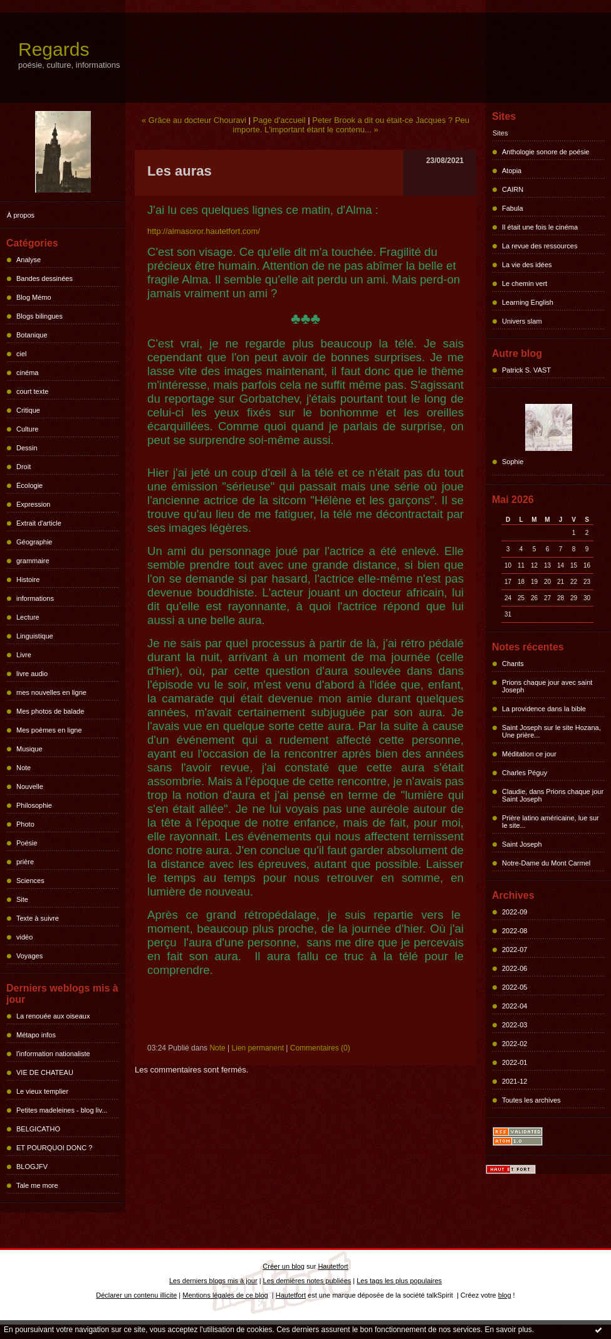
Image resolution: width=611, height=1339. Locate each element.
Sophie (512, 461)
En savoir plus (507, 1329)
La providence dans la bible (544, 708)
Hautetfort (333, 1266)
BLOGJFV (32, 1166)
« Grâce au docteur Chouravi (194, 120)
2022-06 (514, 968)
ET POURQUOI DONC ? (54, 1147)
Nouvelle (29, 786)
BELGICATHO (38, 1129)
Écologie (29, 485)
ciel (21, 353)
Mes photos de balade (50, 711)
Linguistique (34, 636)
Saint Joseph (522, 844)
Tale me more (37, 1185)
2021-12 (514, 1081)
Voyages (29, 956)
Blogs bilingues (39, 316)
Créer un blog (284, 1266)
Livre (23, 655)
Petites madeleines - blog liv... (61, 1110)
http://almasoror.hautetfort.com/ (203, 231)
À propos (20, 215)
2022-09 (514, 912)
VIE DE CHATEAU (44, 1072)
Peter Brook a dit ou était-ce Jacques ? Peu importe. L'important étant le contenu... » (350, 124)
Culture (27, 429)
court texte (32, 391)
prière (25, 861)
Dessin (27, 448)
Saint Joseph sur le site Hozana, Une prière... (551, 731)
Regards (53, 49)
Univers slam (522, 321)
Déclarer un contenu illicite (136, 1295)
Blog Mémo (33, 297)
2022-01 (514, 1062)
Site (22, 899)
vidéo (24, 937)
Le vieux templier (42, 1091)
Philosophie (34, 805)
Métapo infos (36, 1035)
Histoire (27, 579)
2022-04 (514, 1006)
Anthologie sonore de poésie (545, 152)
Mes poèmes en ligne (49, 730)
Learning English (527, 302)
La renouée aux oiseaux (53, 1016)
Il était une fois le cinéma (540, 227)
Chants (513, 663)
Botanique (32, 335)
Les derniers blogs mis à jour (213, 1280)
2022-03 (514, 1025)
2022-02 (514, 1043)
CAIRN (512, 189)
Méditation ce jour (529, 754)
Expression (33, 504)
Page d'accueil (279, 120)
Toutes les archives (531, 1100)
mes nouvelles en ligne (51, 692)
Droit (23, 466)
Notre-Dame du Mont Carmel (546, 863)
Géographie (34, 542)
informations (35, 598)
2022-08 (514, 930)
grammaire (33, 560)
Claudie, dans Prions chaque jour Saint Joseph (552, 795)
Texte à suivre (37, 918)
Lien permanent (258, 1048)
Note (23, 767)
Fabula (512, 208)
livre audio (32, 673)
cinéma (27, 372)
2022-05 (514, 987)
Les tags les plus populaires (399, 1280)
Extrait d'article (38, 523)
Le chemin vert (524, 283)
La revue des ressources (539, 246)
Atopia (511, 170)
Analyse (28, 259)
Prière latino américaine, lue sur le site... (550, 821)
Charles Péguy (524, 772)
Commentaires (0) (320, 1048)
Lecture (27, 617)
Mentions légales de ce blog (225, 1295)
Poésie (27, 843)
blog (504, 1295)
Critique (28, 410)
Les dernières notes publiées (307, 1280)
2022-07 (514, 949)
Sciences (30, 880)
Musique (29, 749)
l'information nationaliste (53, 1053)
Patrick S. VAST (526, 370)
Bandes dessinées (44, 278)
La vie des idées (527, 264)
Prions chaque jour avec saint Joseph (547, 686)
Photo (25, 824)
